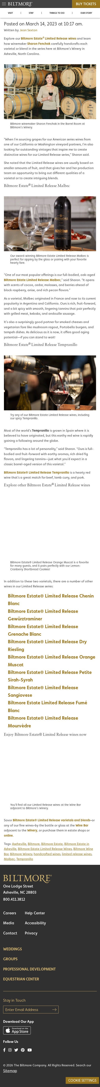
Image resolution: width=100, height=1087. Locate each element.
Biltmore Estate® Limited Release (43, 687)
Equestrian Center (21, 979)
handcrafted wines (47, 854)
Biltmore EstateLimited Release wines (48, 38)
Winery (32, 830)
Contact (10, 933)
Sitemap (10, 1071)
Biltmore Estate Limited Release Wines (45, 849)
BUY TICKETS (86, 4)
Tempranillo (24, 859)
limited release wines (77, 854)
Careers (9, 913)
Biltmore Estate (52, 844)
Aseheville (19, 844)
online (8, 835)
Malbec (9, 859)
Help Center (35, 913)
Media (8, 923)
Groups (10, 959)
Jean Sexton (28, 30)
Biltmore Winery (21, 854)
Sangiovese (20, 695)
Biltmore (34, 844)
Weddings (12, 949)
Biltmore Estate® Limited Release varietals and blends (51, 820)
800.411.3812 (14, 899)
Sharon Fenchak (38, 44)
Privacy (31, 933)
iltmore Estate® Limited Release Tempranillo (37, 472)
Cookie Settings (82, 1080)
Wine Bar (82, 825)
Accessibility (35, 923)
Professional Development (29, 969)
